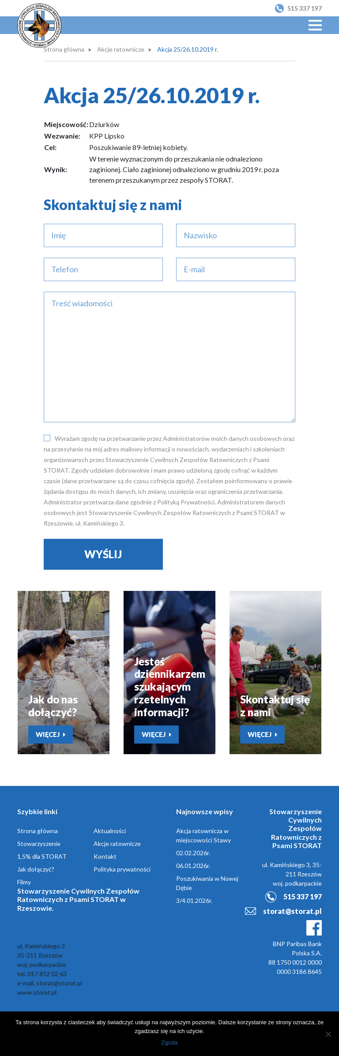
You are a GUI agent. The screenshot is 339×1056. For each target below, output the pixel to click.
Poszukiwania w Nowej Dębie (207, 883)
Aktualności (110, 830)
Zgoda (170, 1042)
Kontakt (105, 856)
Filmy (24, 882)
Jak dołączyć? (35, 869)
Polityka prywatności (122, 869)
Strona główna (64, 49)
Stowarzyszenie (38, 843)
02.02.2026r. (193, 853)
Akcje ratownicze (120, 49)
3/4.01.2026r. (194, 900)
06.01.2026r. (193, 865)
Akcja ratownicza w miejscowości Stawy (203, 835)
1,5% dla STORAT (42, 856)
